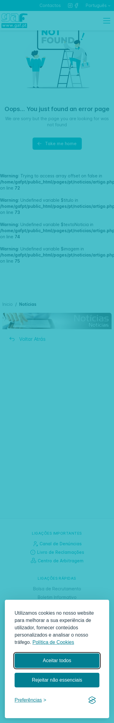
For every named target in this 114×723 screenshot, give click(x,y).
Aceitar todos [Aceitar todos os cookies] (57, 660)
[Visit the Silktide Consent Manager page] (92, 700)
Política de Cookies (53, 642)
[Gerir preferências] (30, 700)
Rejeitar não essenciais (57, 680)
